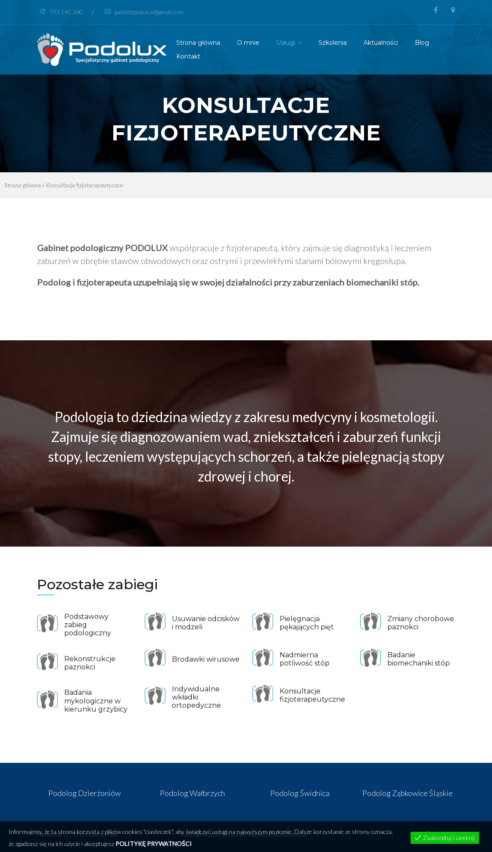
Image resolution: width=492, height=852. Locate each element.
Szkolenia (332, 43)
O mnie (248, 43)
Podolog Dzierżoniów (84, 793)
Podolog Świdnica (300, 793)
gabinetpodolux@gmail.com (144, 12)
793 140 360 (61, 12)
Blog (422, 43)
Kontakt (188, 56)
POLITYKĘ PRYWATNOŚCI (153, 843)
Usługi (285, 43)
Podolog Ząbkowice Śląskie (407, 793)
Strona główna (198, 43)
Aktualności (381, 43)
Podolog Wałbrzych (192, 793)
